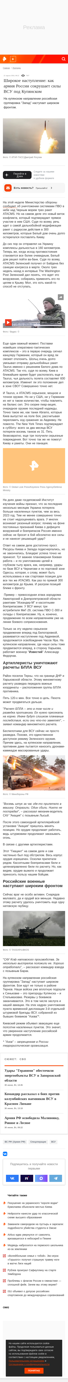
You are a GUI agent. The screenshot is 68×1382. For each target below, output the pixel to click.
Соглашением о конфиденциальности (29, 1364)
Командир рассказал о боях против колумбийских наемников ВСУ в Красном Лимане (32, 1099)
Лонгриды (17, 68)
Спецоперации (38, 1142)
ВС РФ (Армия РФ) (15, 1142)
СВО (22, 1059)
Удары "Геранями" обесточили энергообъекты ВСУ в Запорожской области (33, 1075)
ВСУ (53, 1142)
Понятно (34, 1370)
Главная (6, 68)
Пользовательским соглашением (26, 1360)
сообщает (10, 206)
